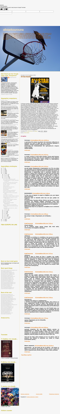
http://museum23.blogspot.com (7, 306)
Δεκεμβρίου (5, 174)
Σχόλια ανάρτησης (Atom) (32, 396)
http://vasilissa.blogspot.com (6, 285)
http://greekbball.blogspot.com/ (7, 278)
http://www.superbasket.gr (6, 286)
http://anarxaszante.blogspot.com (8, 295)
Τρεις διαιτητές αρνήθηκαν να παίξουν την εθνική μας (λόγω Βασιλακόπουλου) (9, 125)
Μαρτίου (5, 215)
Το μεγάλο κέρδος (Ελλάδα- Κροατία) (10, 199)
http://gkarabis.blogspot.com (6, 300)
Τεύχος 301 (9, 130)
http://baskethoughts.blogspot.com (8, 276)
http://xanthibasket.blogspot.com (7, 287)
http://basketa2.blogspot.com (7, 275)
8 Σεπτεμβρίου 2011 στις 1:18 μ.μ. (41, 193)
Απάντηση (27, 150)
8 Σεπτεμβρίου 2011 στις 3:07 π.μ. (39, 154)
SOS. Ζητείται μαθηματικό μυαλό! (9, 179)
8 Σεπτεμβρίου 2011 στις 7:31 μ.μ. (44, 271)
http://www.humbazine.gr (6, 313)
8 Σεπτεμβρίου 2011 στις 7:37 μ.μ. (39, 318)
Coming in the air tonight (7, 200)
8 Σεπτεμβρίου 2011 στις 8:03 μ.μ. (39, 327)
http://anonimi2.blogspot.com (7, 296)
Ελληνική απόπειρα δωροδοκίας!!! (9, 190)
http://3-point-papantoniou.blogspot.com (9, 270)
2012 (3, 171)
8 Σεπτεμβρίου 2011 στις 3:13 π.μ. (39, 166)
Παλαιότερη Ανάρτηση (54, 394)
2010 (3, 219)
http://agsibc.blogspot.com (6, 271)
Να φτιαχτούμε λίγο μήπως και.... (9, 186)
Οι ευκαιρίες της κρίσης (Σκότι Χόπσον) (10, 182)
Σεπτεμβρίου (6, 177)
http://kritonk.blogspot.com (6, 305)
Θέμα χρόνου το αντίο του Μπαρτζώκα (8, 105)
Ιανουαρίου (5, 218)
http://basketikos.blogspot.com (7, 277)
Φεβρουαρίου (6, 217)
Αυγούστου (5, 210)
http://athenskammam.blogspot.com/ (8, 298)
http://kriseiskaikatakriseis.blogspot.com (9, 304)
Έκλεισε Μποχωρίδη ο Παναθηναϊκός (8, 119)
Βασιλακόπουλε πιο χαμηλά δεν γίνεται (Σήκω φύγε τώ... (10, 198)
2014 (3, 169)
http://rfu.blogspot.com (5, 311)
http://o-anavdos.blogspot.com (7, 307)
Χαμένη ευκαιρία (6, 185)
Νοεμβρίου (5, 175)
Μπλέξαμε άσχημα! (6, 201)
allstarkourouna (13, 29)
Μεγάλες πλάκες (4, 100)
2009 (3, 220)
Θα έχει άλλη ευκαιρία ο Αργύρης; (8, 157)
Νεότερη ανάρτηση (25, 394)
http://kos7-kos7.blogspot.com (7, 281)
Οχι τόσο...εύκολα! (6, 184)
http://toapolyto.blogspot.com (7, 312)
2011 (3, 173)
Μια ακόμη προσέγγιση (7, 188)
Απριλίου (5, 214)
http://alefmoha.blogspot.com (7, 294)
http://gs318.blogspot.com (6, 302)
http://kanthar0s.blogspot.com (7, 280)
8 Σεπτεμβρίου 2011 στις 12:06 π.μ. (39, 140)
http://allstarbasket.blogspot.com (7, 272)
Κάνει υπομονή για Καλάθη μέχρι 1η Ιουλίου (10, 138)
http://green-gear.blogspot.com (7, 301)
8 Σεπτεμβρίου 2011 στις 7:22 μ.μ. (44, 223)
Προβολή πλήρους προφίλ (6, 94)
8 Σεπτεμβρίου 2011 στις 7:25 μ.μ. (44, 234)
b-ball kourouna (28, 223)
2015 (3, 168)
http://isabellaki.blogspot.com (7, 303)
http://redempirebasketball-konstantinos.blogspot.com (6, 310)
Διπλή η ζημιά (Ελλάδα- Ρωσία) (9, 191)
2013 (3, 170)
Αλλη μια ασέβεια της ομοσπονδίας (9, 183)
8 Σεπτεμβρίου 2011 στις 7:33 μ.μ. (44, 297)
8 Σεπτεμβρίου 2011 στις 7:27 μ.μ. (44, 253)
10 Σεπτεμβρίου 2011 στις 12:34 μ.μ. (44, 345)
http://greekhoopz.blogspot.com (7, 279)
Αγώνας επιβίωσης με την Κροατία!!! (9, 204)
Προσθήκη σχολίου (26, 355)
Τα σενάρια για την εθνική (7, 194)
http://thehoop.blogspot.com (6, 284)
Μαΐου (4, 213)
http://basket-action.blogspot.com (7, 274)
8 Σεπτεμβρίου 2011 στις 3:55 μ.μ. (39, 214)
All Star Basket (26, 132)
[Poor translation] (5, 9)
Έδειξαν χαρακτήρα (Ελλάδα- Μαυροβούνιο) (8, 203)
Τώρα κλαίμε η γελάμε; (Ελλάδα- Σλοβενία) (11, 195)
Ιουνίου (4, 212)
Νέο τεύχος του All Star (12, 143)
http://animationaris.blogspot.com (7, 273)
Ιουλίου (4, 211)
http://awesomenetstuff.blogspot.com (8, 299)
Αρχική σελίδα (39, 394)
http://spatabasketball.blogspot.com (8, 283)
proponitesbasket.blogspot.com (7, 288)
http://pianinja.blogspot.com (6, 308)
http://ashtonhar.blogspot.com (7, 297)
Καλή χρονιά (9, 149)
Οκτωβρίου (5, 176)
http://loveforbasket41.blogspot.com (8, 282)
